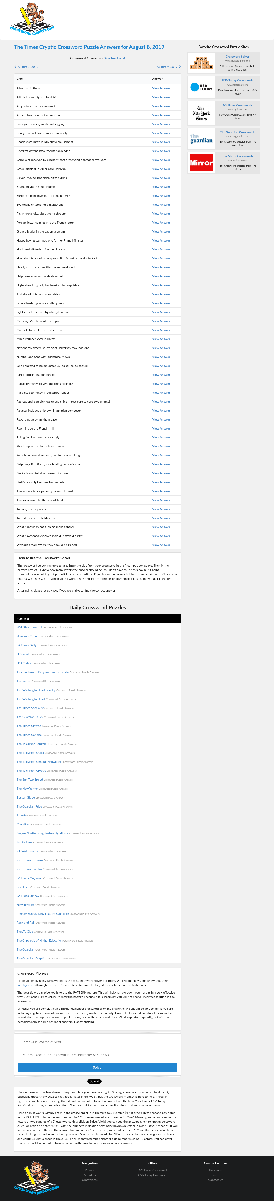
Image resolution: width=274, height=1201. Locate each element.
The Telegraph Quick (46, 752)
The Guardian (41, 949)
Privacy (90, 1170)
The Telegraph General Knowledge (55, 761)
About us (90, 1175)
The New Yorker (42, 788)
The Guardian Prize (45, 806)
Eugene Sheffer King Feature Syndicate (58, 833)
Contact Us (215, 1180)
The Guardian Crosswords (237, 132)
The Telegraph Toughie (47, 743)
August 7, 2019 (26, 67)
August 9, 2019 (169, 67)
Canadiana (39, 824)
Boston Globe (41, 797)
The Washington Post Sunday (51, 690)
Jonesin (37, 815)
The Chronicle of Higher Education (55, 940)
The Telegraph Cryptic (47, 770)
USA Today (39, 663)
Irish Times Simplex (45, 869)
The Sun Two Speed (45, 779)
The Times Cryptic (44, 726)
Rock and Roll (41, 922)
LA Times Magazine (45, 878)
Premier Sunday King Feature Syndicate (58, 913)
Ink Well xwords (43, 851)
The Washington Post (46, 699)
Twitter (215, 1175)
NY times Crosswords (237, 105)
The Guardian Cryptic (46, 958)
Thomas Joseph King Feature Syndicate (58, 672)
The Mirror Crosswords (237, 156)
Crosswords (90, 1180)
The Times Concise (44, 735)
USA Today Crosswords (237, 80)
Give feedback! (114, 58)
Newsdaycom (41, 904)
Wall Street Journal (44, 627)
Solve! (97, 1067)
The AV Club (40, 931)
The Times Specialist (45, 708)
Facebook (215, 1170)
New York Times (43, 636)
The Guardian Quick (45, 717)
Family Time (40, 842)
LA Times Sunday (43, 895)
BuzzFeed (38, 887)
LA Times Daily (42, 645)
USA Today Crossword (152, 1175)
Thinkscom (39, 681)
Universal (38, 654)
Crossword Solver (237, 56)
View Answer (161, 88)
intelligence (25, 985)
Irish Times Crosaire (45, 860)
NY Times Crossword (153, 1170)
